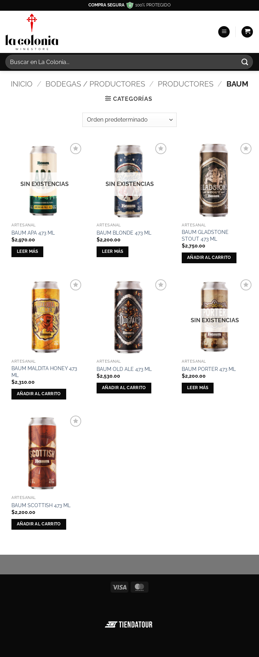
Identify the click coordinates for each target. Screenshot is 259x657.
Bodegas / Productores (95, 83)
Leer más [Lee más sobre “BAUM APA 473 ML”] (27, 251)
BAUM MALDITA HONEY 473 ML (44, 371)
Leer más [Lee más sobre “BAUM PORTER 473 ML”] (198, 387)
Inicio (22, 83)
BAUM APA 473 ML (33, 233)
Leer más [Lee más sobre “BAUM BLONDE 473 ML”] (112, 251)
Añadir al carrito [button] (209, 257)
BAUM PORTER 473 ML (209, 369)
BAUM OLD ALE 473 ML (124, 369)
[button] (224, 32)
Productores (186, 83)
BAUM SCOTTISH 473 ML (40, 505)
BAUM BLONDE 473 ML (124, 233)
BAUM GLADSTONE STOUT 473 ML (205, 235)
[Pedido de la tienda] (129, 120)
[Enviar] (245, 62)
